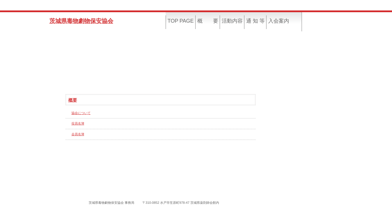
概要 (72, 100)
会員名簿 (77, 134)
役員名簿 (77, 123)
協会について (81, 113)
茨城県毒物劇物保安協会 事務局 (111, 202)
